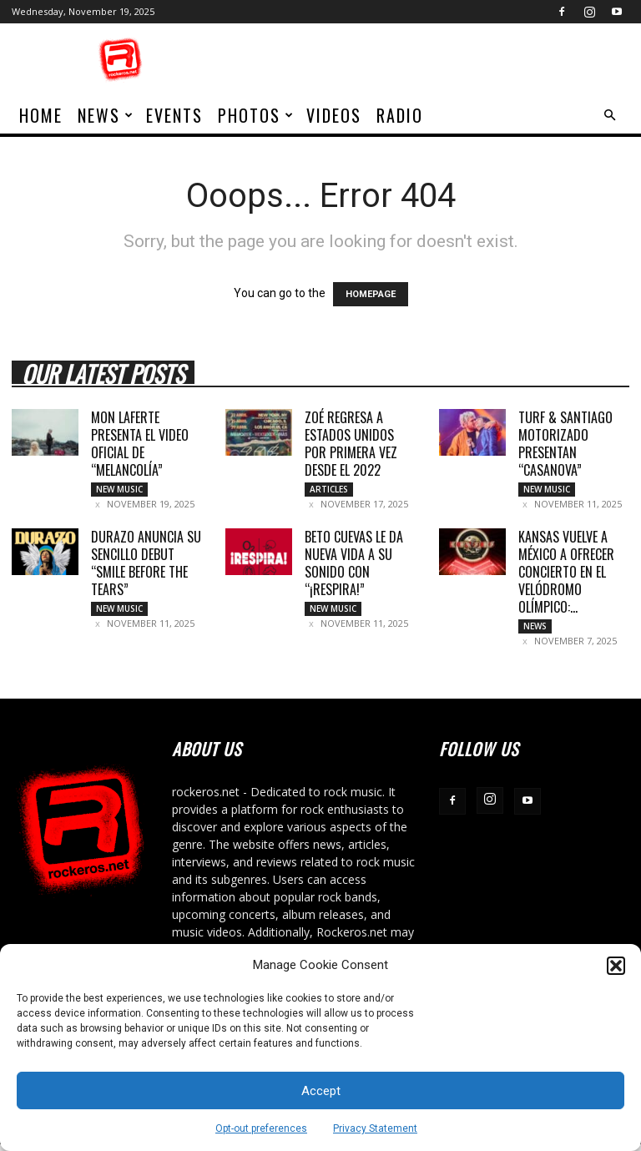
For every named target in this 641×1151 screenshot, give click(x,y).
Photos (256, 115)
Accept (321, 1090)
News (106, 115)
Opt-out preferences (261, 1128)
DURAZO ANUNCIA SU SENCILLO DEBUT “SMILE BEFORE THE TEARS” (146, 566)
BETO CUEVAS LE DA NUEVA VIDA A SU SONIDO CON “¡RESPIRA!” (354, 566)
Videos (333, 115)
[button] (616, 965)
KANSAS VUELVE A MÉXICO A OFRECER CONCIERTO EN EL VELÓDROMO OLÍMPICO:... (566, 575)
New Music (119, 489)
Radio (399, 115)
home (41, 115)
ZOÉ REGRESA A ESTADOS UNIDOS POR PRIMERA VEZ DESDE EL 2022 (351, 443)
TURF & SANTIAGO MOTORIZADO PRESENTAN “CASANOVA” (565, 443)
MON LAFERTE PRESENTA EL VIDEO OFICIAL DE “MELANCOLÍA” (140, 443)
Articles (329, 489)
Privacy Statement (375, 1128)
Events (174, 115)
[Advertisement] (433, 60)
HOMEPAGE (371, 294)
